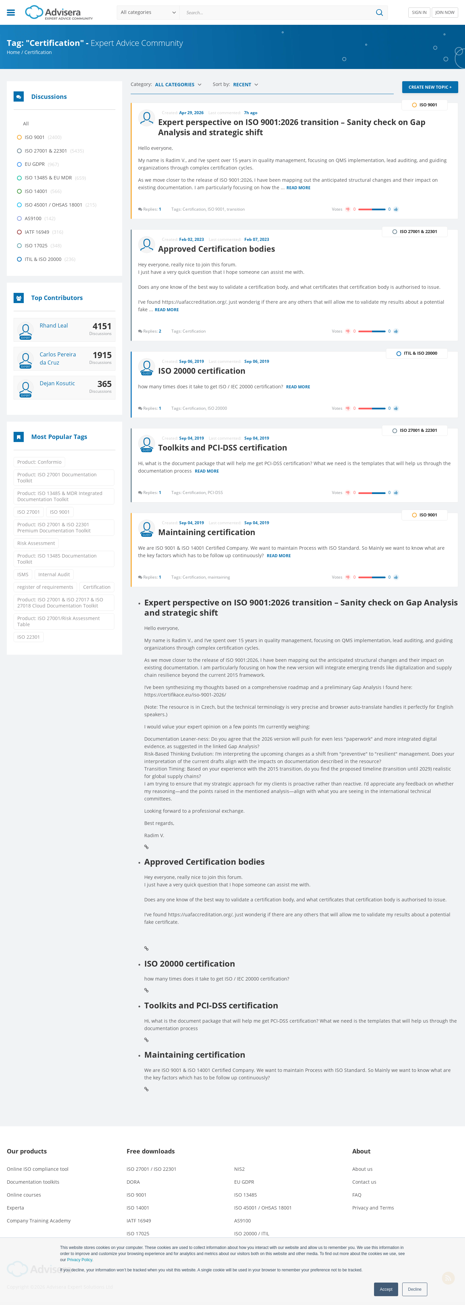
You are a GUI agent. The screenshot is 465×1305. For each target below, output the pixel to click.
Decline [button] (415, 1289)
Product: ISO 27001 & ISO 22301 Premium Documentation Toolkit (54, 527)
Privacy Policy (79, 1259)
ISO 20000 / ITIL (251, 1236)
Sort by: (222, 84)
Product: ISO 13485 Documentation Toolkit (57, 558)
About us (362, 1171)
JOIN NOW (444, 12)
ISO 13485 (245, 1197)
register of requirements (45, 587)
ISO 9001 (60, 512)
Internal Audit (54, 574)
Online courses (24, 1197)
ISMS (23, 574)
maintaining (219, 579)
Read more (299, 187)
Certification (97, 587)
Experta (15, 1210)
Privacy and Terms (373, 1210)
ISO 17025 (138, 1236)
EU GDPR (244, 1184)
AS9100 (242, 1223)
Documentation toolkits (33, 1184)
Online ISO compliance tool (38, 1171)
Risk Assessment (36, 543)
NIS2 (239, 1171)
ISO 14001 (138, 1210)
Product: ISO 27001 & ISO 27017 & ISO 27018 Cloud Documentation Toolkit (60, 602)
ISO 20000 (217, 409)
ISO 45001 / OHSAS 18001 (263, 1210)
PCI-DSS (215, 494)
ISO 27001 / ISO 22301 (151, 1171)
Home (13, 52)
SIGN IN (419, 12)
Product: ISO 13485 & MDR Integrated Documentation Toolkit (60, 496)
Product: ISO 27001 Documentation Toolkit (57, 477)
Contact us (364, 1184)
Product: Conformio (39, 462)
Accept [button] (386, 1289)
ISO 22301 (28, 637)
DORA (133, 1184)
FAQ (356, 1197)
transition (236, 208)
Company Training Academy (39, 1223)
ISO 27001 (28, 512)
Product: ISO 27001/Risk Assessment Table (58, 621)
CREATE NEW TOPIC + (430, 87)
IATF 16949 (139, 1223)
